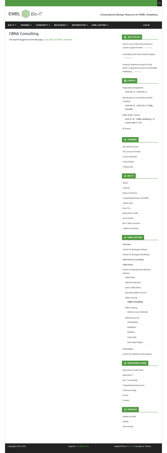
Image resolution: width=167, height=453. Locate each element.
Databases (131, 327)
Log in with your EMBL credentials (57, 40)
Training (25, 25)
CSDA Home (128, 349)
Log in (146, 25)
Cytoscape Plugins (135, 342)
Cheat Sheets (128, 162)
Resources (60, 25)
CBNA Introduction (133, 282)
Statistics (131, 332)
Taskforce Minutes (130, 228)
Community (42, 25)
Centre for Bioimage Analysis (135, 249)
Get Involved (128, 218)
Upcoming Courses (131, 147)
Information (79, 25)
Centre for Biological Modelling (136, 254)
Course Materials (130, 157)
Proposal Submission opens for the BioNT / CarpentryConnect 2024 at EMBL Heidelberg (140, 68)
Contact (126, 400)
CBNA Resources (132, 318)
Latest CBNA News (133, 287)
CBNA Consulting (135, 302)
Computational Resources (134, 385)
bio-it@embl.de (82, 446)
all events (127, 128)
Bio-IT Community (130, 380)
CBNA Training (131, 308)
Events (125, 395)
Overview (127, 244)
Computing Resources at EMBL (136, 198)
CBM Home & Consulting (133, 260)
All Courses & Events (132, 151)
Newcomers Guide (130, 213)
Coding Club (128, 167)
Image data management (133, 88)
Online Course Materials (137, 312)
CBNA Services (131, 298)
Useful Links (128, 203)
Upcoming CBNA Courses (135, 293)
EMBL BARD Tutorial (131, 115)
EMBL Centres (99, 25)
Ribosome (130, 446)
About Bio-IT (128, 375)
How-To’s (127, 208)
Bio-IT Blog (134, 37)
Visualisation (132, 322)
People (126, 421)
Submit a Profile (129, 416)
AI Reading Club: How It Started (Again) (139, 54)
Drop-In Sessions (130, 193)
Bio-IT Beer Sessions (131, 223)
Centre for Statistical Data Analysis (137, 354)
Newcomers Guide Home (133, 370)
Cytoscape (131, 337)
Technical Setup (129, 390)
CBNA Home (128, 265)
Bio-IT (11, 25)
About (125, 183)
